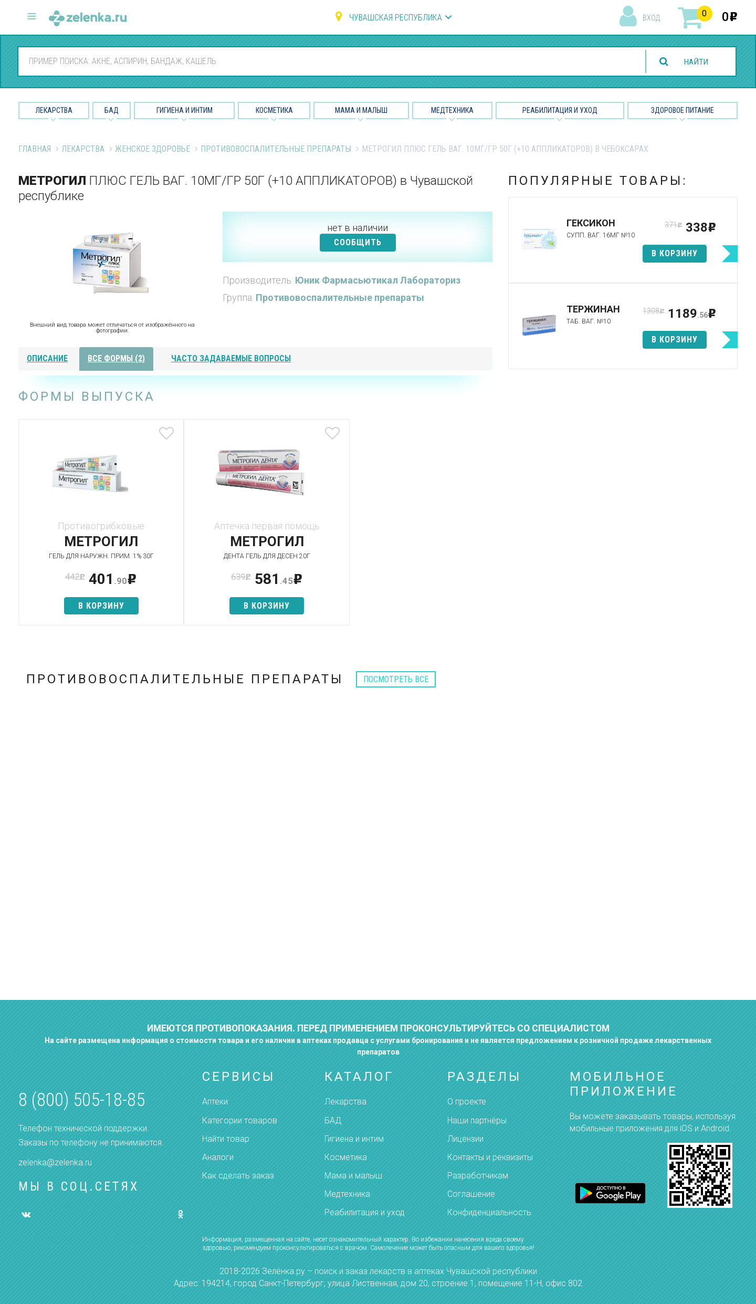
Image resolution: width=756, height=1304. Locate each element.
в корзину (97, 606)
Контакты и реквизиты (490, 1157)
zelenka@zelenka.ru (55, 1162)
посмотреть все (395, 679)
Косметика (274, 110)
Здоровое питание (682, 110)
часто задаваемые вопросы (231, 358)
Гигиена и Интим (184, 110)
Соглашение (471, 1194)
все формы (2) (116, 358)
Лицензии (465, 1139)
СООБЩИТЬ (358, 242)
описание (47, 358)
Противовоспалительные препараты (276, 149)
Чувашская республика (395, 18)
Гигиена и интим (354, 1139)
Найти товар (225, 1139)
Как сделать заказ (238, 1176)
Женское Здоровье (152, 149)
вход (651, 18)
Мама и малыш (361, 110)
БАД (111, 110)
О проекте (466, 1102)
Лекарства (54, 110)
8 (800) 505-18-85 (81, 1100)
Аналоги (218, 1157)
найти (695, 62)
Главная (34, 149)
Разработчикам (477, 1176)
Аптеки (215, 1102)
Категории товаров (239, 1120)
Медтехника (452, 110)
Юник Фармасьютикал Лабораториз (377, 280)
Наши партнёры (477, 1120)
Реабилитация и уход (559, 110)
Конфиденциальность (489, 1212)
